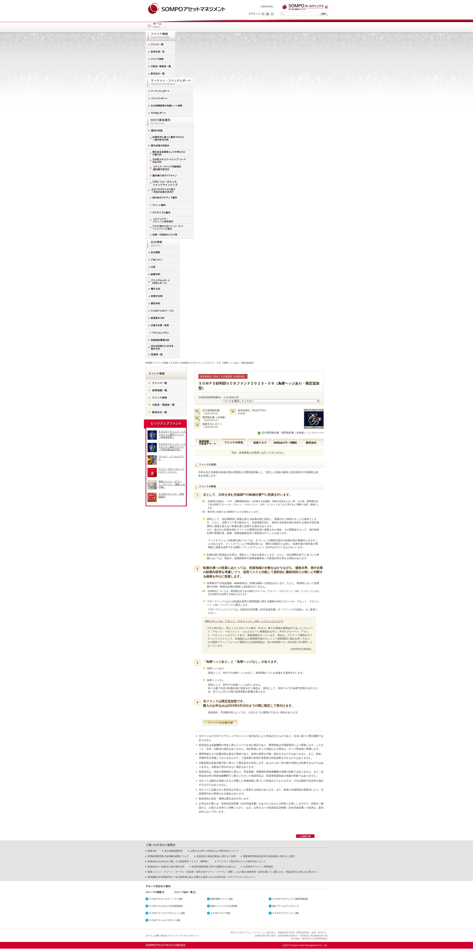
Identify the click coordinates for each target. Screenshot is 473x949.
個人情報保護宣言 (173, 851)
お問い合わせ (160, 935)
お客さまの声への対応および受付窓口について (214, 851)
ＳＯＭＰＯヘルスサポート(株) (164, 920)
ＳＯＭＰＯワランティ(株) (285, 913)
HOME (148, 363)
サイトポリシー (190, 935)
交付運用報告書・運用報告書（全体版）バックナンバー (293, 432)
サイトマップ (175, 935)
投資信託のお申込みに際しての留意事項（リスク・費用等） (179, 861)
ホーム (149, 935)
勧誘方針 (152, 851)
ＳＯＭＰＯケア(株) (220, 913)
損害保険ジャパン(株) (221, 899)
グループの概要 (153, 892)
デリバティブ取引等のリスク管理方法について (241, 861)
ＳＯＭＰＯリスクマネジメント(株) (167, 913)
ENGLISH (267, 6)
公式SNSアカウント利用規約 (258, 866)
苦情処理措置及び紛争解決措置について (168, 856)
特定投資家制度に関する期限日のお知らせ (214, 866)
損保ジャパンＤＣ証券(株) (223, 906)
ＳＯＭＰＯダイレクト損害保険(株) (290, 899)
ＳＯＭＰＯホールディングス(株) (166, 899)
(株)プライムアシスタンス (285, 906)
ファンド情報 (161, 363)
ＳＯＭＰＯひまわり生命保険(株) (166, 906)
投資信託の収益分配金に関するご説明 (216, 856)
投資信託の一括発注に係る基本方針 (166, 866)
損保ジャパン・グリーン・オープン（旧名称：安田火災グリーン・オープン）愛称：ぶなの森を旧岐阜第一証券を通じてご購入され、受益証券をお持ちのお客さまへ (233, 871)
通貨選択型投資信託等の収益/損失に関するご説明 (268, 856)
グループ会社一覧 (183, 892)
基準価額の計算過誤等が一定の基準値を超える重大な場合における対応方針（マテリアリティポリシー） (202, 877)
